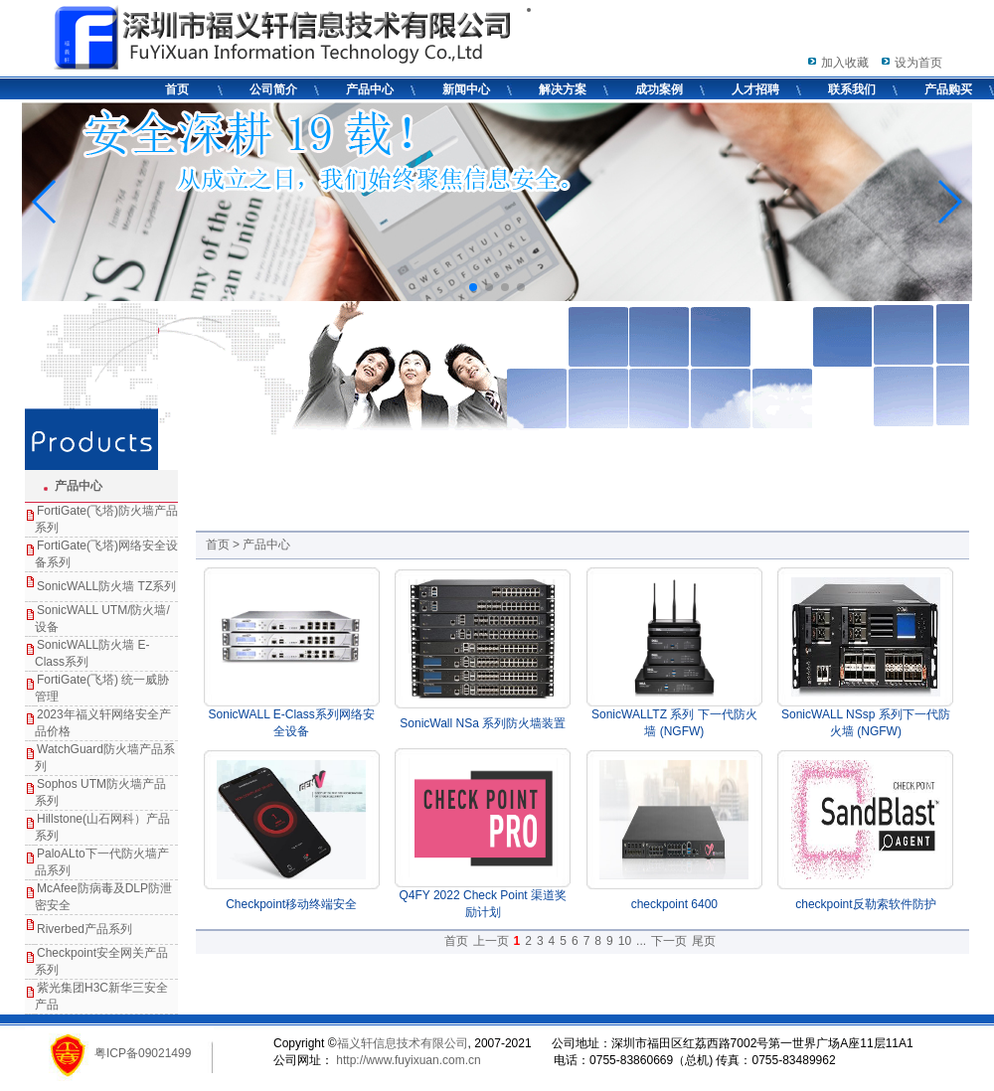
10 (624, 941)
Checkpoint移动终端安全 (291, 904)
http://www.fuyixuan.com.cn (407, 1060)
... (641, 941)
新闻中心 (466, 89)
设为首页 (918, 63)
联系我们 (852, 89)
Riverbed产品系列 (84, 929)
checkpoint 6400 (674, 904)
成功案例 (659, 89)
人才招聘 (755, 89)
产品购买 (948, 89)
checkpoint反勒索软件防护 (865, 904)
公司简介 (273, 89)
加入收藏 (845, 63)
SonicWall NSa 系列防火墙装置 (483, 723)
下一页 (669, 941)
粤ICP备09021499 (142, 1053)
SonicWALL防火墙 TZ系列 (106, 586)
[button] (473, 287)
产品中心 (370, 89)
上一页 (491, 941)
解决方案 (562, 89)
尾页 (704, 941)
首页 (177, 89)
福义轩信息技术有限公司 (402, 1043)
